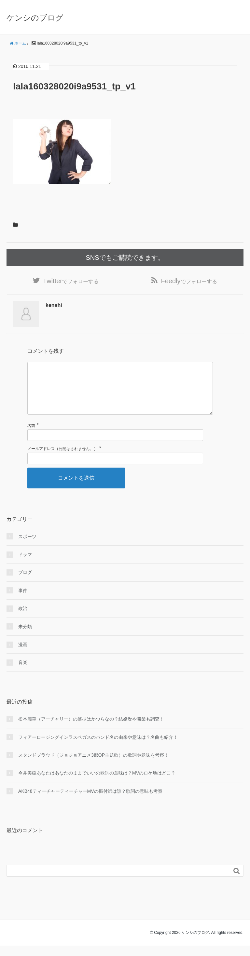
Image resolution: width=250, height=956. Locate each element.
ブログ (25, 582)
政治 (22, 618)
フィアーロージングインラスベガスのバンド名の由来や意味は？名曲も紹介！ (98, 747)
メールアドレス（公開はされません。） (62, 459)
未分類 (25, 637)
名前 (31, 436)
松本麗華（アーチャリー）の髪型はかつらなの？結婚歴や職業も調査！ (91, 729)
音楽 (22, 672)
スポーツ (27, 547)
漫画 (22, 654)
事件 (22, 601)
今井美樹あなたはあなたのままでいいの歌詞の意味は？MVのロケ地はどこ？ (96, 783)
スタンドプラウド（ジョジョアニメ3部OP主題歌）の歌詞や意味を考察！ (93, 765)
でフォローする (71, 281)
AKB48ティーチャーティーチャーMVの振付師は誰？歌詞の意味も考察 (90, 801)
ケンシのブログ (35, 17)
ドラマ (25, 564)
